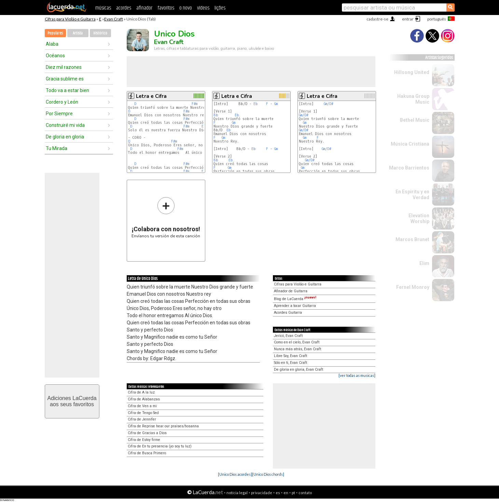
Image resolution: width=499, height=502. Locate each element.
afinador (144, 8)
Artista (78, 33)
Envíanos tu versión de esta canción (165, 217)
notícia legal (237, 492)
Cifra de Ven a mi (142, 406)
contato (305, 492)
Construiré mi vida (65, 125)
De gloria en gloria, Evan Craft (298, 369)
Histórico (100, 33)
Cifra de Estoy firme (144, 440)
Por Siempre (59, 113)
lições (219, 8)
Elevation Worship (418, 218)
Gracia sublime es (65, 79)
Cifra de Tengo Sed (143, 413)
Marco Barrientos (409, 168)
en (285, 492)
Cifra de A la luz (141, 392)
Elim (424, 263)
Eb (255, 104)
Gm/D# (328, 104)
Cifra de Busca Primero (147, 453)
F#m (194, 104)
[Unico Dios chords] (268, 474)
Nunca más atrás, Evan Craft (297, 349)
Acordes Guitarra (288, 312)
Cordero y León (62, 102)
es (278, 492)
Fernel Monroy (412, 287)
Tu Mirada (56, 148)
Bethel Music (414, 120)
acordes (123, 8)
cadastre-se (377, 18)
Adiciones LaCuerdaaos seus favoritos (71, 401)
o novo (185, 8)
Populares (55, 33)
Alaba (52, 44)
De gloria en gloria (65, 136)
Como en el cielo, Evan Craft (296, 342)
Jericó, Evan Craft (288, 336)
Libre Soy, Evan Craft (290, 356)
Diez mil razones (64, 67)
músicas (103, 8)
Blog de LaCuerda (295, 299)
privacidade (261, 492)
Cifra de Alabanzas (144, 399)
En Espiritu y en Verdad (412, 194)
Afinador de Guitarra (290, 291)
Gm (276, 104)
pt (293, 492)
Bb (215, 115)
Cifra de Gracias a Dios (147, 433)
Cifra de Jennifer (142, 419)
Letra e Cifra (151, 96)
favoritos (165, 8)
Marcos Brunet (412, 239)
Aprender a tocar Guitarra (295, 306)
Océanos (55, 55)
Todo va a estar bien (67, 90)
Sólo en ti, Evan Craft (290, 362)
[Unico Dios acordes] (235, 474)
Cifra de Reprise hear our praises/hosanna (163, 426)
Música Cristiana (410, 144)
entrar (408, 18)
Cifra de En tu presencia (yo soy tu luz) (160, 446)
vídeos (203, 8)
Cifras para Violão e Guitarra (70, 18)
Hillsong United (411, 72)
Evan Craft (113, 18)
